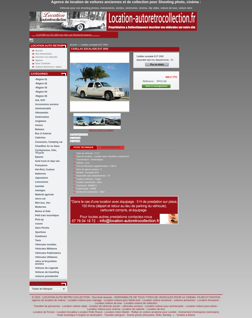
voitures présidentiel (46, 276)
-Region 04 (41, 91)
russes (39, 223)
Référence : (149, 81)
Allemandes (41, 112)
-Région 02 (41, 83)
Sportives (40, 232)
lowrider (39, 186)
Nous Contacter (42, 63)
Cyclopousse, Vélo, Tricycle (46, 151)
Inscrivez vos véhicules (46, 57)
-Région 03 (41, 87)
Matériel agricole (44, 194)
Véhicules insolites (45, 244)
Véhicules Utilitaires (46, 257)
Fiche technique (84, 147)
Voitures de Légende (46, 268)
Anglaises (40, 121)
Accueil (38, 50)
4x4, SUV (40, 100)
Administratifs (43, 108)
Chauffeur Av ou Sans (47, 146)
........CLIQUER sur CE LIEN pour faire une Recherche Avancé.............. (66, 35)
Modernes (40, 207)
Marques (37, 283)
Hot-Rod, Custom (45, 169)
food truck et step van (47, 161)
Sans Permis (42, 227)
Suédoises (41, 236)
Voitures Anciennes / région (48, 67)
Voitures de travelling (47, 272)
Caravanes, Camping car (49, 142)
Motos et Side (42, 211)
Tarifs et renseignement (156, 86)
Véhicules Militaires (46, 248)
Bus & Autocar (43, 133)
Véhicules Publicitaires (48, 253)
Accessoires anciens (46, 104)
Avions (39, 125)
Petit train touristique (47, 215)
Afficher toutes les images (101, 130)
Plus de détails (157, 64)
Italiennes (40, 173)
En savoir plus (111, 147)
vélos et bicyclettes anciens (46, 262)
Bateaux (39, 129)
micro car (40, 198)
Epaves (39, 157)
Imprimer (77, 138)
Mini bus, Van (42, 202)
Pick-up (39, 219)
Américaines (42, 117)
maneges (40, 190)
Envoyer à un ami (80, 135)
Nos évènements (43, 54)
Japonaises (41, 177)
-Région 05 (41, 96)
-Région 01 (41, 79)
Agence (39, 60)
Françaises (41, 165)
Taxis (38, 240)
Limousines (41, 182)
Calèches (40, 137)
